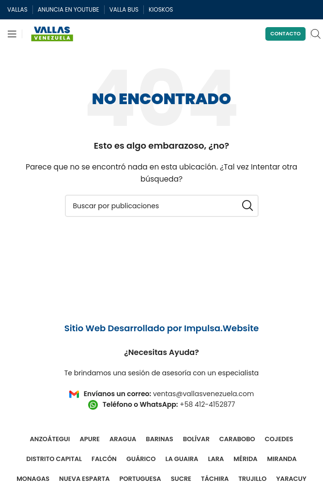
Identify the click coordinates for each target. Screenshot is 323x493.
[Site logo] (52, 33)
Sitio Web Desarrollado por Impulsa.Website (161, 328)
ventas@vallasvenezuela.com (203, 394)
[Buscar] (162, 206)
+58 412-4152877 (207, 404)
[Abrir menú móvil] (12, 34)
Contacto (285, 33)
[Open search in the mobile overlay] (316, 33)
